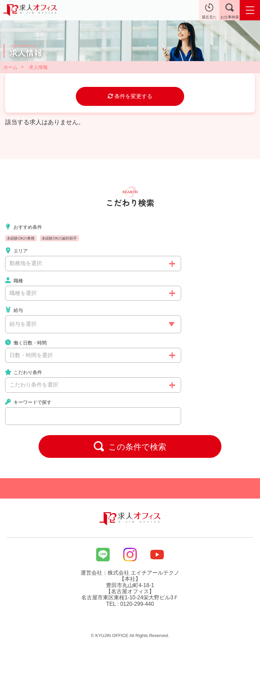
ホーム (10, 67)
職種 (14, 280)
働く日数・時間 (26, 342)
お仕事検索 (229, 11)
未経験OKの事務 (21, 238)
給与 (14, 310)
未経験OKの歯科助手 (59, 238)
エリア (16, 250)
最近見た (209, 11)
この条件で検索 (130, 446)
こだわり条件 (23, 372)
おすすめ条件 (23, 227)
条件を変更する (130, 96)
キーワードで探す (28, 402)
